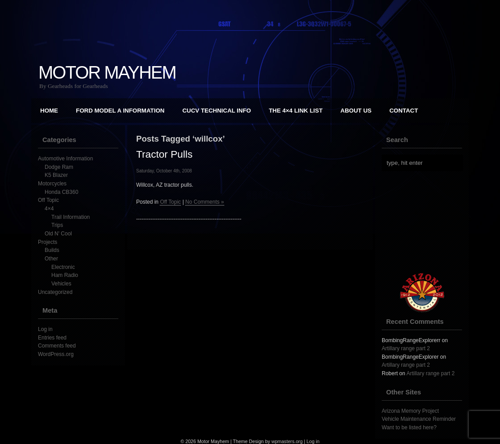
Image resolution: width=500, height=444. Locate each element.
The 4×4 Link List (295, 110)
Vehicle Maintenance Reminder (419, 419)
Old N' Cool (58, 233)
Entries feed (52, 338)
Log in (45, 329)
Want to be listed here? (409, 427)
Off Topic (48, 200)
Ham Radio (64, 275)
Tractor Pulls (164, 154)
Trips (57, 225)
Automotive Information (65, 158)
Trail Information (70, 217)
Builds (52, 250)
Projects (47, 242)
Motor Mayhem (107, 72)
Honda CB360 (61, 192)
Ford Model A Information (120, 110)
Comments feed (57, 346)
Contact (403, 110)
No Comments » (204, 202)
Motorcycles (52, 183)
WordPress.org (56, 354)
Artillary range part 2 (406, 348)
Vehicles (61, 284)
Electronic (63, 267)
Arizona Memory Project (410, 411)
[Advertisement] (426, 222)
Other (51, 259)
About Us (356, 110)
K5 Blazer (56, 175)
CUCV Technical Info (216, 110)
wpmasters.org (287, 441)
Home (49, 110)
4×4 (49, 208)
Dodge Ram (59, 167)
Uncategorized (55, 292)
